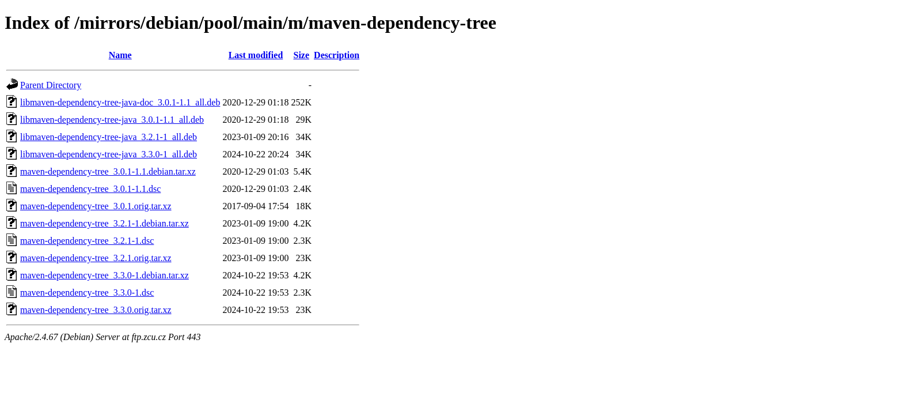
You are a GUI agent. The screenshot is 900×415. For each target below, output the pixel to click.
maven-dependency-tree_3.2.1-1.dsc (87, 241)
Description (336, 55)
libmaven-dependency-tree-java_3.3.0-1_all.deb (108, 154)
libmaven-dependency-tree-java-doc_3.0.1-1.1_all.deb (120, 102)
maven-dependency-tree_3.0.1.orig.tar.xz (96, 206)
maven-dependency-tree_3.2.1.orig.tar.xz (96, 258)
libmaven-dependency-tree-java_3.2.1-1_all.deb (108, 137)
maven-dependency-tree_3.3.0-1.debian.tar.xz (104, 275)
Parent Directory (50, 85)
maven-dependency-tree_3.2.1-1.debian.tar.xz (104, 223)
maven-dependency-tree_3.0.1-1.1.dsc (90, 189)
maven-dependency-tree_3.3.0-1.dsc (87, 292)
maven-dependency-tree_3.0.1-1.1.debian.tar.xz (108, 171)
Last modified (256, 55)
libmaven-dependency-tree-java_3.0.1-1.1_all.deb (112, 119)
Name (120, 55)
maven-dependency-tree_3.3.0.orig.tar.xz (96, 310)
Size (302, 55)
